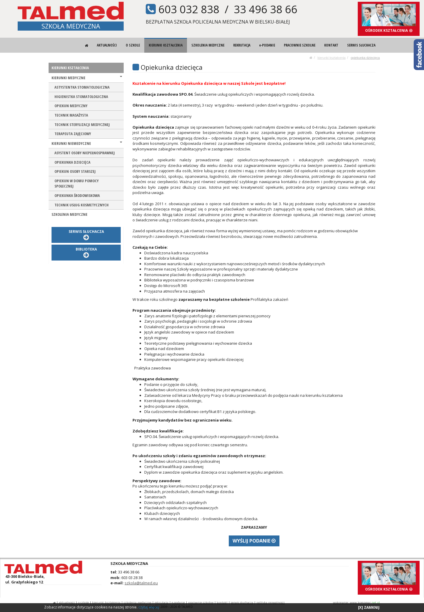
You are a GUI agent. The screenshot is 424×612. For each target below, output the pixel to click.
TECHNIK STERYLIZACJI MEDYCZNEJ (82, 124)
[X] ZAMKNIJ (369, 607)
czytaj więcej (148, 607)
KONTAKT (331, 45)
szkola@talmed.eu (141, 583)
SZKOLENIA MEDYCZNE (207, 45)
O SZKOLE (133, 45)
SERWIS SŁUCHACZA (361, 45)
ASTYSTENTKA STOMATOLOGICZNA (82, 87)
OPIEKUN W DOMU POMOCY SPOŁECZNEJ (76, 183)
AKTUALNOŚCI (107, 45)
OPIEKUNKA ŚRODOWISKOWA (77, 195)
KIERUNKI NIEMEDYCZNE (87, 143)
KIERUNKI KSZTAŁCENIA (166, 45)
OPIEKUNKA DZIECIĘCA (365, 57)
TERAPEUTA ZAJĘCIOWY (72, 133)
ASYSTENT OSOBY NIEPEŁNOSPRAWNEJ (84, 152)
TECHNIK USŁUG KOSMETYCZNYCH (81, 205)
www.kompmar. (365, 603)
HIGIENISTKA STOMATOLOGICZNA (81, 96)
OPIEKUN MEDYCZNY (70, 105)
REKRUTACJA (241, 45)
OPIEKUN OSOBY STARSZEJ (75, 171)
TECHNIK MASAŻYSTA (71, 115)
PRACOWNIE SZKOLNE (299, 45)
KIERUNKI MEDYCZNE (87, 77)
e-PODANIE (267, 45)
